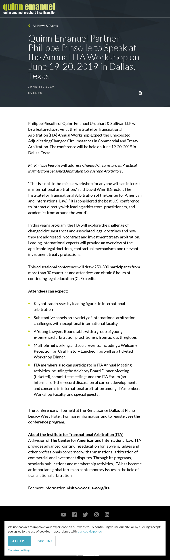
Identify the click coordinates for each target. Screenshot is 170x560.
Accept (19, 541)
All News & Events (45, 25)
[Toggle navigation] (163, 9)
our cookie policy (89, 531)
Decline (45, 541)
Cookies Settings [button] (19, 550)
